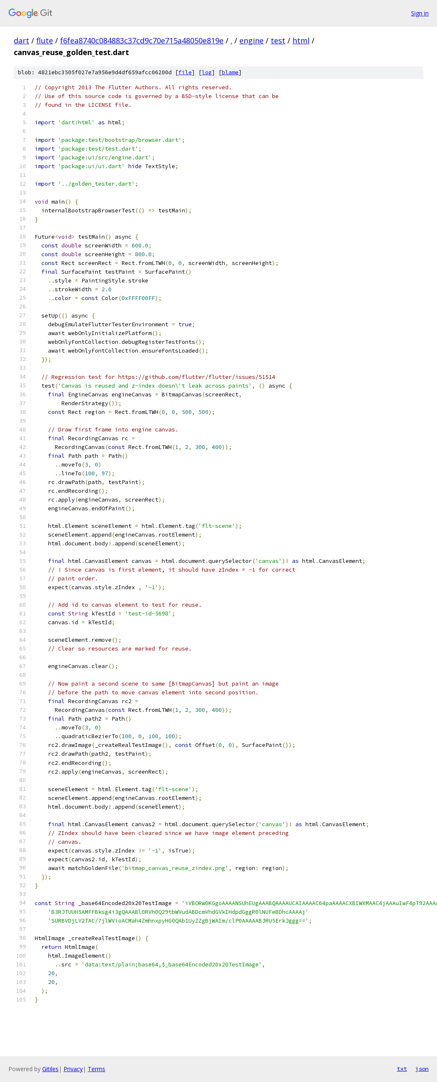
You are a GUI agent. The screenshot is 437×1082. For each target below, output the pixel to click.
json (422, 1068)
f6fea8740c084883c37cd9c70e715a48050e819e (142, 40)
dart (21, 40)
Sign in (420, 13)
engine (251, 40)
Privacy (73, 1069)
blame (230, 72)
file (185, 72)
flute (44, 40)
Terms (96, 1069)
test (278, 40)
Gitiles (50, 1069)
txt (402, 1068)
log (207, 72)
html (301, 40)
